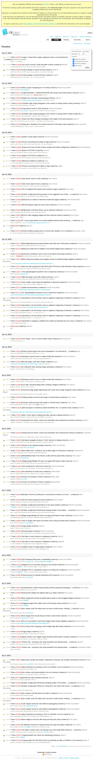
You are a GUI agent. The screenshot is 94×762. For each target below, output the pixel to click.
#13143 (49, 562)
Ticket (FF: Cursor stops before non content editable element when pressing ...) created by (45, 221)
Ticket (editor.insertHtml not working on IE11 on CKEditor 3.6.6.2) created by (40, 715)
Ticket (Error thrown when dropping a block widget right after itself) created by (45, 627)
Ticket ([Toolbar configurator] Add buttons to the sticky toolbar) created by (44, 505)
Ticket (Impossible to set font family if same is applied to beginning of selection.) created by (47, 311)
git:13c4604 (24, 110)
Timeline (56, 39)
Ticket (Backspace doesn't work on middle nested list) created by (38, 380)
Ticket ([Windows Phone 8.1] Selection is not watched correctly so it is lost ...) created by (44, 495)
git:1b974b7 (25, 618)
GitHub (46, 4)
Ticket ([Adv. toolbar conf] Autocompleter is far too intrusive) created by (43, 673)
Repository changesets (79, 63)
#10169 (46, 732)
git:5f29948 (30, 664)
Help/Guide (58, 36)
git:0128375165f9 (31, 706)
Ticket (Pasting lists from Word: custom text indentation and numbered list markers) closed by (47, 421)
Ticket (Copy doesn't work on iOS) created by (31, 179)
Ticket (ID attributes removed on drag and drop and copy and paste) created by (43, 725)
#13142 (42, 562)
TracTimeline (62, 746)
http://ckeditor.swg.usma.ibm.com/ (37, 222)
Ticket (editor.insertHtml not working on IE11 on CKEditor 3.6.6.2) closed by (44, 667)
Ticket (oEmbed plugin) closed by (30, 532)
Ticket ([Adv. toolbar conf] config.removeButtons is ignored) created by (43, 282)
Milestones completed (79, 59)
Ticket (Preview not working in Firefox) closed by (32, 477)
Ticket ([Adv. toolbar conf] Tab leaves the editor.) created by (39, 694)
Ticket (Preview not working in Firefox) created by (33, 482)
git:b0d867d (29, 523)
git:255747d (24, 274)
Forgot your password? (85, 36)
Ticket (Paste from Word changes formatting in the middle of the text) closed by (42, 119)
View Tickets (77, 39)
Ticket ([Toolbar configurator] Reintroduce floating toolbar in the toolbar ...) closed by (47, 511)
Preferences (74, 36)
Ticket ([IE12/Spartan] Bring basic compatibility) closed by (38, 560)
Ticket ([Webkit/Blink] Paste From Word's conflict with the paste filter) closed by (43, 456)
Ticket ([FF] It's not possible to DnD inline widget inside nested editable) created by (47, 621)
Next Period (87, 43)
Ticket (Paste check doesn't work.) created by (31, 184)
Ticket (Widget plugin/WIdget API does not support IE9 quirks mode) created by (44, 516)
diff (11, 228)
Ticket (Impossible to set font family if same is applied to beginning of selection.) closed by (47, 305)
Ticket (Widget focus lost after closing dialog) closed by (33, 98)
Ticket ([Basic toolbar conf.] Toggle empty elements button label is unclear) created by (48, 637)
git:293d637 (30, 448)
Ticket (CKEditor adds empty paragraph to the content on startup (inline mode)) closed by (46, 103)
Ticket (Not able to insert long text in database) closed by (34, 537)
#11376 (22, 737)
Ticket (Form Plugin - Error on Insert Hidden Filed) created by (38, 339)
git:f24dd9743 (24, 89)
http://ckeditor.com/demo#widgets (31, 100)
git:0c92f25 (25, 458)
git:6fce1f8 (29, 577)
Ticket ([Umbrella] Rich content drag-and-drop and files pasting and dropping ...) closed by (47, 588)
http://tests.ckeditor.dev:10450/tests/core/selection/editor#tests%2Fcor (30, 412)
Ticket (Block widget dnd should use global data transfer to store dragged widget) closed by (47, 598)
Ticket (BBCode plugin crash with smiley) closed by (32, 277)
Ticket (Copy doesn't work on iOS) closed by (34, 109)
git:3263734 (29, 562)
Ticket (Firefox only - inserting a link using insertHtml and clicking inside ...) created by (48, 648)
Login (51, 36)
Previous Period (77, 43)
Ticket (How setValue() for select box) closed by (35, 467)
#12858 (19, 567)
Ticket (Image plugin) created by (25, 632)
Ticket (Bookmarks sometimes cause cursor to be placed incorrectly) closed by (42, 254)
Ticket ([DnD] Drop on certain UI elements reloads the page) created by (43, 200)
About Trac (66, 36)
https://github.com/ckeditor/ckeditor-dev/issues (40, 24)
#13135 (14, 507)
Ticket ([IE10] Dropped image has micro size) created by (38, 205)
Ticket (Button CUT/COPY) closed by (27, 151)
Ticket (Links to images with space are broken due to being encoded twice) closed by (48, 521)
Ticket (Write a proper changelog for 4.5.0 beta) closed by (38, 88)
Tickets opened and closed (80, 61)
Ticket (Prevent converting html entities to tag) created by (34, 166)
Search (88, 39)
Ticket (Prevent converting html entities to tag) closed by (38, 142)
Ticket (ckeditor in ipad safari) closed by (32, 137)
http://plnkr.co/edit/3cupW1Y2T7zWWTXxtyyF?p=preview (27, 364)
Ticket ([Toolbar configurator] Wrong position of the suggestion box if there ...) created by (46, 194)
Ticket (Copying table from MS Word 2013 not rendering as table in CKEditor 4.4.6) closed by (47, 741)
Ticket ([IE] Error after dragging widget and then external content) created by (42, 215)
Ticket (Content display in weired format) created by (32, 75)
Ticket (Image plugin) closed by (25, 526)
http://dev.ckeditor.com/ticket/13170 (37, 307)
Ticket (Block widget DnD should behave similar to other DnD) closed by (43, 616)
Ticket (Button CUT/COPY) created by (27, 156)
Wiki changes (77, 66)
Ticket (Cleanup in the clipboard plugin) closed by (35, 446)
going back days (78, 54)
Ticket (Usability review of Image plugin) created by (34, 547)
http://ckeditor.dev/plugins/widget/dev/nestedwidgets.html (32, 623)
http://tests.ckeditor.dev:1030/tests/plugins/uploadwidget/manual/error (30, 295)
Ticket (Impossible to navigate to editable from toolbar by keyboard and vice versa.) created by (49, 321)
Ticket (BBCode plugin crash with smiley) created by (32, 362)
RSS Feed (48, 754)
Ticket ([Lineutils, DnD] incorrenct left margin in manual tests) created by (41, 403)
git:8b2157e (29, 613)
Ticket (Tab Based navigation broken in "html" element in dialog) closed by (40, 441)
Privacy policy (74, 758)
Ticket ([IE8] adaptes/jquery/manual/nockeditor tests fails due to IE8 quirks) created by (48, 244)
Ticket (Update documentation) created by (33, 288)
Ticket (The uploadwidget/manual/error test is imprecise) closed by (42, 272)
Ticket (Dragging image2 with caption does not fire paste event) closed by (41, 604)
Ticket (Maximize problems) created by (27, 161)
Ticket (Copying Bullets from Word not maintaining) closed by (36, 736)
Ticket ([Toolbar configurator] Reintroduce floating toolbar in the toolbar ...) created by (48, 683)
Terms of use (63, 758)
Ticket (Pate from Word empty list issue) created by (34, 500)
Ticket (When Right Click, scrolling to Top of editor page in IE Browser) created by (44, 451)
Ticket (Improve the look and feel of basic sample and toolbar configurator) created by (48, 147)
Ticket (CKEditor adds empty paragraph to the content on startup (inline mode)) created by (44, 114)
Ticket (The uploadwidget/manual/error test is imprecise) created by (42, 293)
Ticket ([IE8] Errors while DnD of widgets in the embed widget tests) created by (46, 249)
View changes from (81, 51)
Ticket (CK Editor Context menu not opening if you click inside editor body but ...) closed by (46, 730)
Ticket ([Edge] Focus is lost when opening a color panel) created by (42, 565)
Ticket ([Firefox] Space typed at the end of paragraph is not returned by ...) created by (43, 352)
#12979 (25, 479)
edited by (19, 226)
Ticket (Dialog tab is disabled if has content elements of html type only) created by (46, 124)
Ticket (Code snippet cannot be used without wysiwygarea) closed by (42, 704)
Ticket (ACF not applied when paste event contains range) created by (40, 189)
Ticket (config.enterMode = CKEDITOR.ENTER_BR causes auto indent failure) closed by (45, 93)
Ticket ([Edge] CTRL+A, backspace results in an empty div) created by (43, 570)
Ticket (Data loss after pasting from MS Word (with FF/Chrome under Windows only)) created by (48, 267)
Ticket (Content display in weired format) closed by (32, 70)
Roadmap (66, 39)
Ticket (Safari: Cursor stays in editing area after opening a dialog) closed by (40, 415)
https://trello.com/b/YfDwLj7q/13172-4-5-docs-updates (34, 290)
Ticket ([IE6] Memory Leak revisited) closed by (30, 678)
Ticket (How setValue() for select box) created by (33, 472)
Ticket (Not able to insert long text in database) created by (35, 542)
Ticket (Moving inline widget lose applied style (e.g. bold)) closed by (39, 593)
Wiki (48, 39)
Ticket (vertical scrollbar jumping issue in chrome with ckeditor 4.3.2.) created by (45, 231)
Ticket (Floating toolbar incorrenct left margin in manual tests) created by (41, 398)
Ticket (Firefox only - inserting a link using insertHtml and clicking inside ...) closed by (44, 642)
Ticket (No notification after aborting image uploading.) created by (38, 367)
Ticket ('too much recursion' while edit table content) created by (36, 65)
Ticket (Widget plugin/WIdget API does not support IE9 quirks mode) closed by (42, 461)
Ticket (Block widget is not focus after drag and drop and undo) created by (41, 720)
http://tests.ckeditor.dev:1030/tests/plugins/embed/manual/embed (33, 263)
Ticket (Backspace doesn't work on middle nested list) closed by (40, 357)
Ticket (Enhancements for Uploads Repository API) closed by (39, 576)
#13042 (26, 600)
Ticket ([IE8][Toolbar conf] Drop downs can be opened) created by (41, 210)
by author (81, 56)
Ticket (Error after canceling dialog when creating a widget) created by (40, 385)
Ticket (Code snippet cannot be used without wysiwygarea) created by (43, 709)
